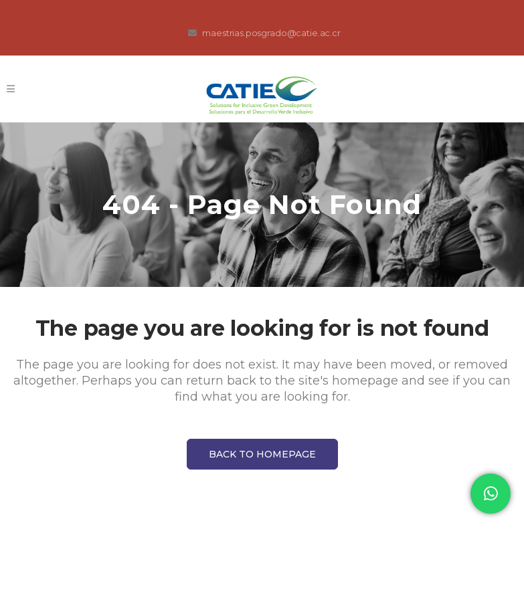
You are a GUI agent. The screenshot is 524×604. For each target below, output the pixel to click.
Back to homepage (262, 454)
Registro (457, 89)
